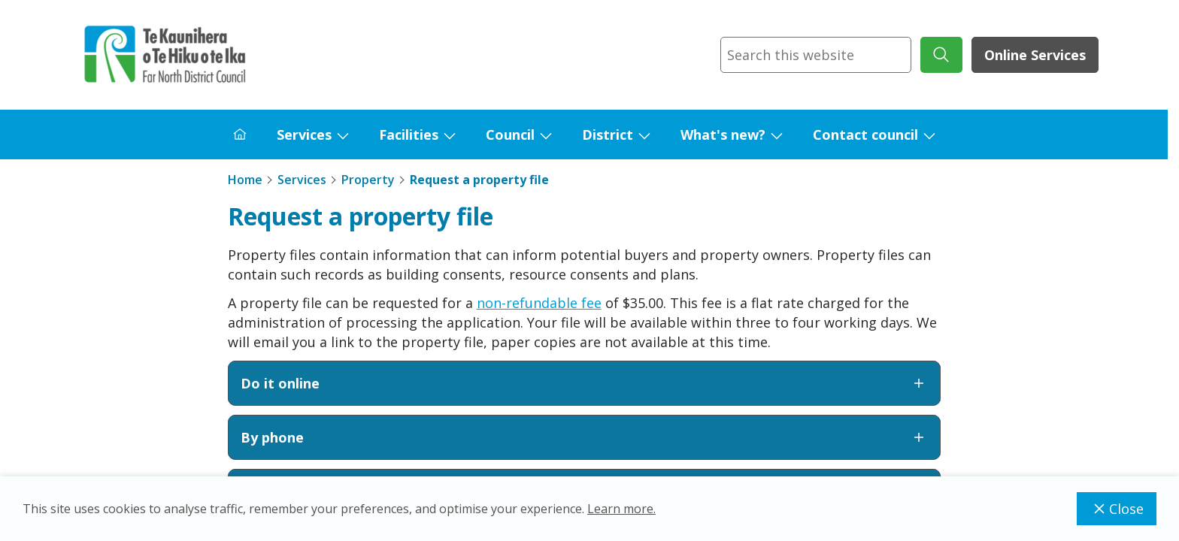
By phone (584, 437)
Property (368, 180)
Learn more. (621, 508)
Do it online (584, 383)
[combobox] (815, 55)
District (607, 134)
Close (1117, 508)
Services (304, 134)
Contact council (865, 134)
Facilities (408, 134)
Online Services (1035, 55)
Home (245, 180)
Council (510, 134)
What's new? (722, 134)
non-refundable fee (539, 303)
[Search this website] (815, 55)
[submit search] (941, 55)
